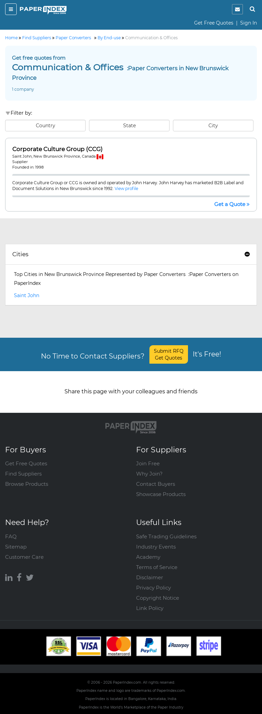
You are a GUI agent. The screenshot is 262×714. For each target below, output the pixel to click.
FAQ (11, 536)
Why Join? (149, 473)
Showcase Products (161, 494)
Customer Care (24, 557)
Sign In (248, 23)
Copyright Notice (157, 598)
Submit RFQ (169, 354)
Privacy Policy (153, 587)
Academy (148, 557)
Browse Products (26, 484)
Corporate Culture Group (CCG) (57, 149)
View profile (126, 188)
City (213, 125)
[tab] (131, 254)
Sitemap (16, 546)
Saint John (26, 295)
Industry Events (156, 546)
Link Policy (149, 608)
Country (45, 125)
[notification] (237, 9)
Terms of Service (156, 567)
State (129, 125)
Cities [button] (131, 254)
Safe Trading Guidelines (166, 536)
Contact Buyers (155, 484)
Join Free (148, 463)
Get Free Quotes (213, 23)
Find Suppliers (23, 473)
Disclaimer (149, 577)
